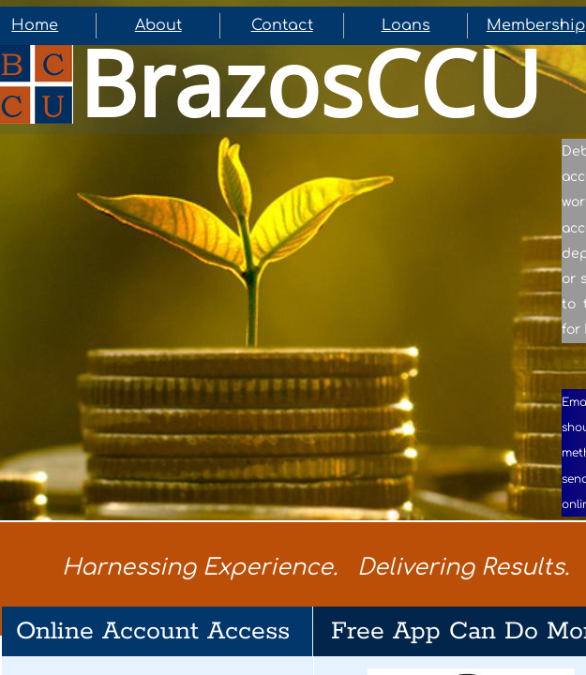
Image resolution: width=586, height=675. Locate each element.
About (158, 25)
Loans (406, 25)
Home (34, 25)
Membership (536, 25)
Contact (282, 25)
